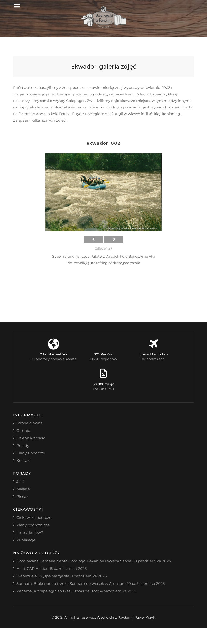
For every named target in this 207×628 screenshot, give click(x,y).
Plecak (22, 496)
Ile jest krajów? (29, 532)
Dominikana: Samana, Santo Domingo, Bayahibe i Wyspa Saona (73, 561)
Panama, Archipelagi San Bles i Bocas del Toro (57, 591)
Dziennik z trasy (30, 438)
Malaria (23, 489)
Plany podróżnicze (33, 525)
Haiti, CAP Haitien (32, 568)
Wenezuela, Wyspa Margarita (42, 576)
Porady (22, 445)
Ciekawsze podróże (33, 517)
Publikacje (25, 540)
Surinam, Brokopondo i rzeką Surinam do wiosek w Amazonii (71, 583)
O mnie (23, 430)
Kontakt (23, 460)
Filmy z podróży (30, 453)
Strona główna (29, 423)
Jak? (20, 481)
